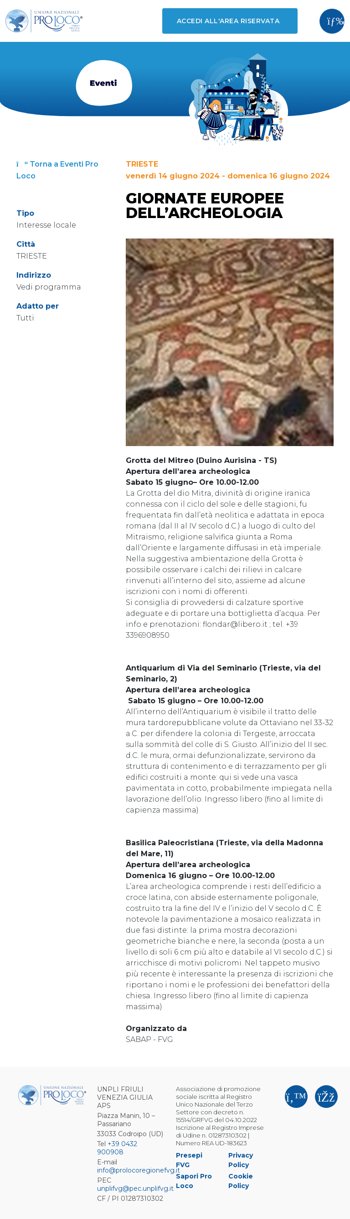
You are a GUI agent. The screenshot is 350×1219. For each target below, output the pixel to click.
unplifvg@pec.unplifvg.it (135, 1188)
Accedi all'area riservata (228, 21)
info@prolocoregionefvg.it (138, 1170)
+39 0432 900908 (117, 1148)
